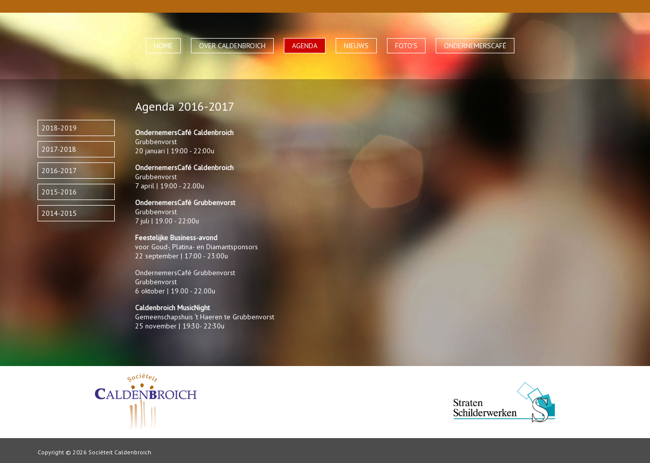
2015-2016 (59, 191)
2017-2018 (59, 149)
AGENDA (304, 45)
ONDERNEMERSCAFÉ (475, 45)
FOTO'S (406, 45)
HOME (163, 45)
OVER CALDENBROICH (232, 45)
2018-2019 (59, 128)
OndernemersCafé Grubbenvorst (185, 202)
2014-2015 (59, 213)
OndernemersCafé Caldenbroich (184, 167)
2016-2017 (59, 170)
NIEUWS (356, 45)
